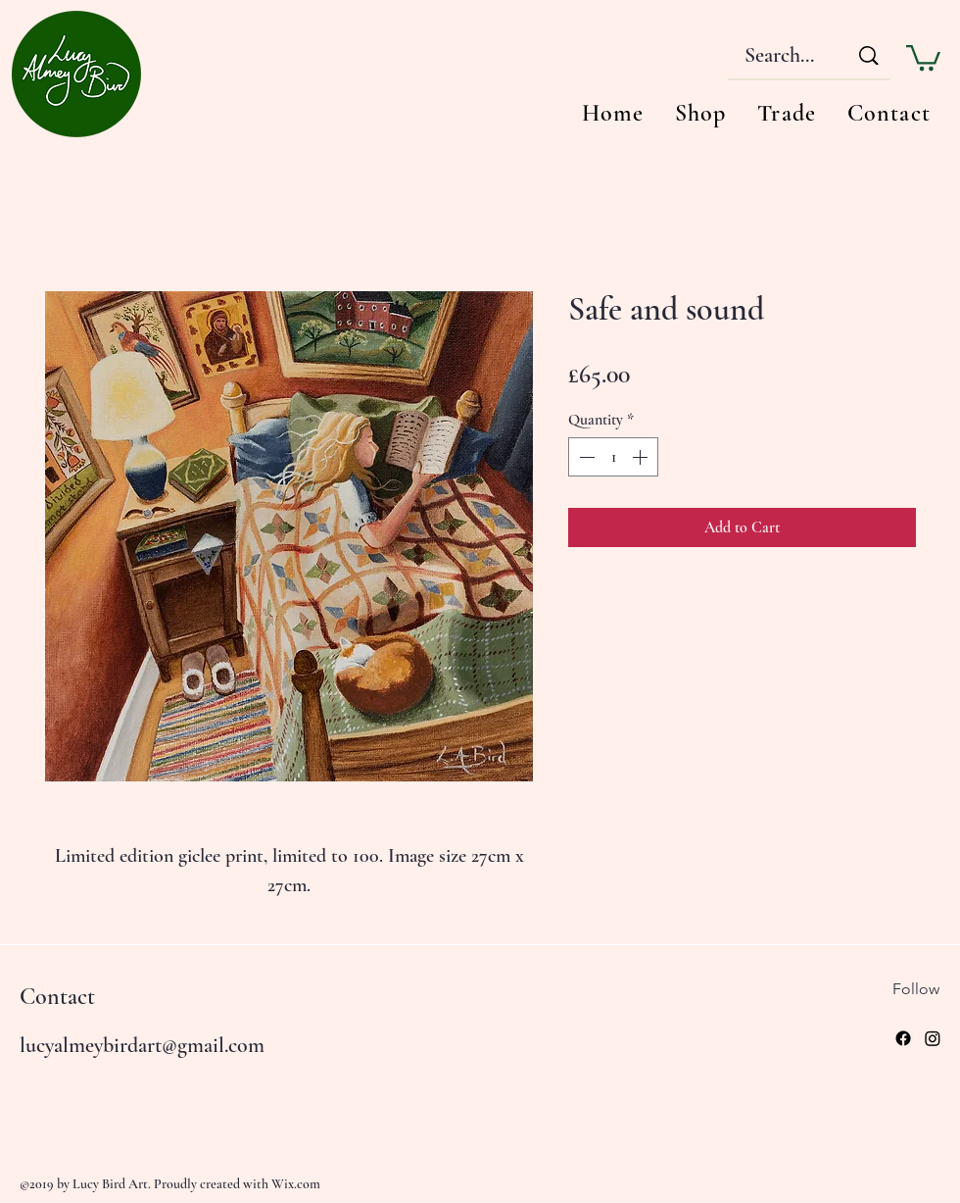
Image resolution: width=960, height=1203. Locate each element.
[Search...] (779, 55)
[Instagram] (932, 1038)
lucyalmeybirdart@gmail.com (142, 1045)
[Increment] (641, 457)
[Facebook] (903, 1038)
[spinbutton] (613, 457)
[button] (923, 56)
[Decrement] (585, 457)
